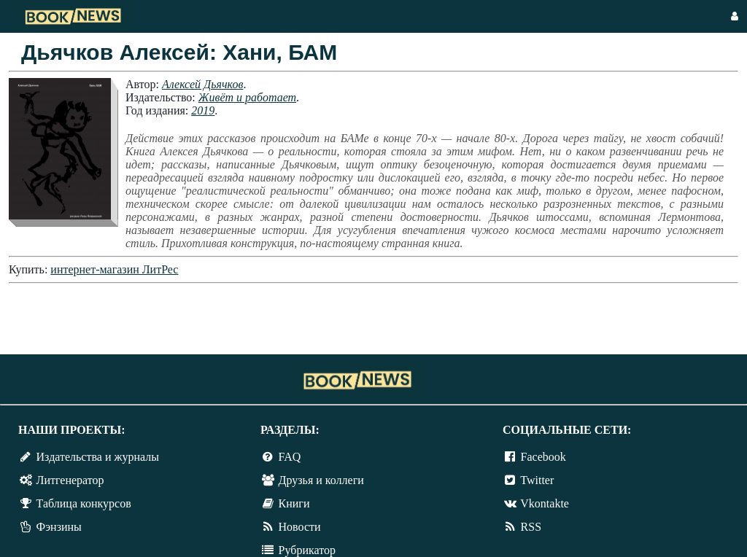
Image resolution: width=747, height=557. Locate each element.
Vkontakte (544, 503)
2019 (202, 110)
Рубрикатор (307, 550)
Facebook (543, 457)
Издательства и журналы (97, 457)
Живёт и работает (247, 97)
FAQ (290, 457)
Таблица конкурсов (83, 503)
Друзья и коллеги (321, 480)
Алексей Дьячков (202, 84)
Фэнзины (59, 527)
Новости (300, 527)
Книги (294, 503)
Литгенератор (70, 480)
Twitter (537, 480)
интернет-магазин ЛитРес (114, 269)
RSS (531, 527)
